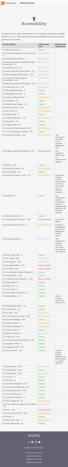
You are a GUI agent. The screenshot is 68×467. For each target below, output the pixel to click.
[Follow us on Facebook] (32, 442)
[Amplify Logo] (8, 3)
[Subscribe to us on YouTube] (39, 442)
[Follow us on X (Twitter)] (29, 442)
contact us (12, 36)
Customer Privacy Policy (34, 453)
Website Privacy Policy (34, 462)
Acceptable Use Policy (34, 456)
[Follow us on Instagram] (36, 442)
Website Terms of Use (34, 459)
